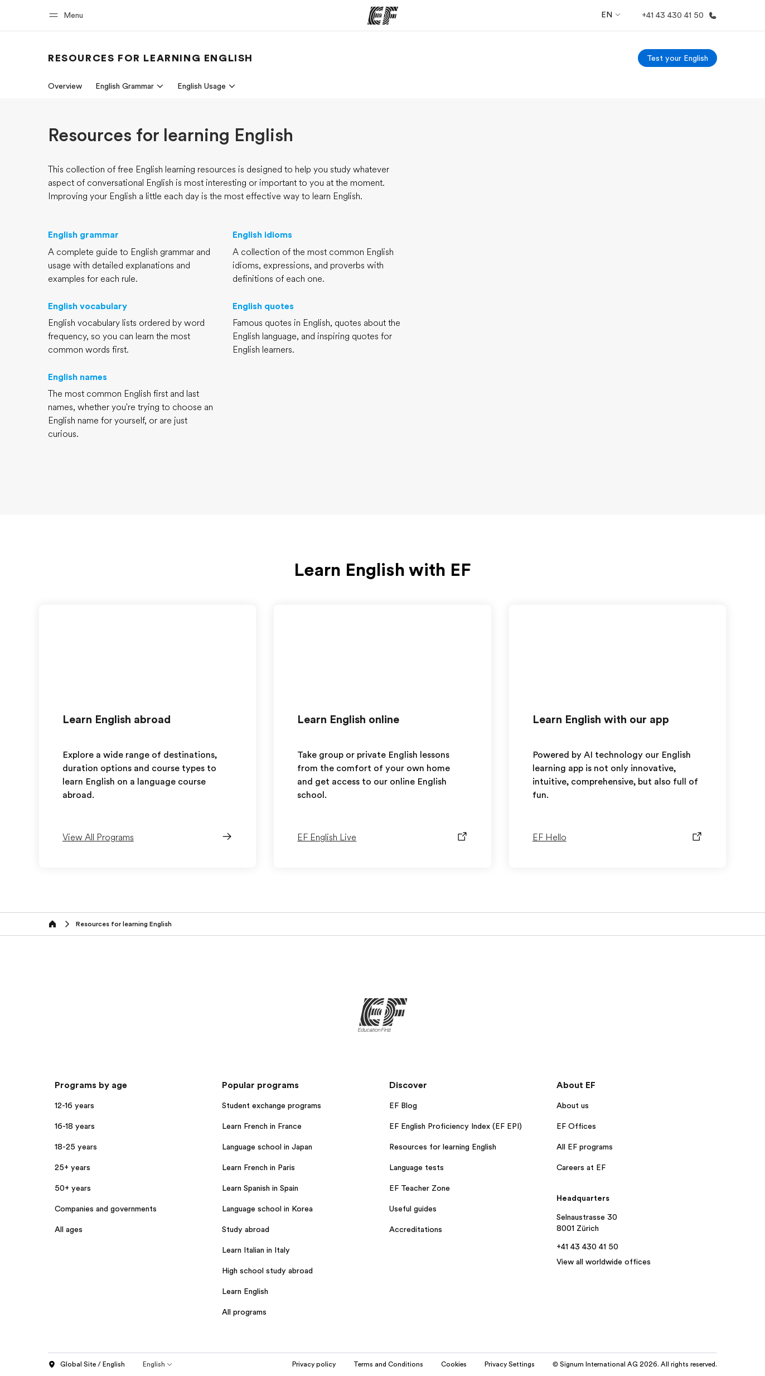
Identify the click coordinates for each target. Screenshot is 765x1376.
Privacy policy (314, 1364)
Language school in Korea (267, 1208)
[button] (68, 15)
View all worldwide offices (603, 1261)
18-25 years (76, 1146)
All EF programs (584, 1146)
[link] (150, 58)
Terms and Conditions (388, 1364)
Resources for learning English (442, 1146)
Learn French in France (262, 1126)
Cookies (454, 1364)
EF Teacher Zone (419, 1187)
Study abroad (245, 1229)
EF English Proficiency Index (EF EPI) (455, 1126)
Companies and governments (106, 1208)
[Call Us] (677, 15)
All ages (69, 1229)
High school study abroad (267, 1270)
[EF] (382, 16)
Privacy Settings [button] (510, 1364)
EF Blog (403, 1105)
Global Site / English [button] (86, 1364)
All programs (244, 1311)
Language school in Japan (267, 1146)
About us (572, 1105)
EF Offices (576, 1126)
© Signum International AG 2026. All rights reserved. (635, 1364)
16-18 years (75, 1126)
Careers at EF (581, 1167)
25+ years (72, 1167)
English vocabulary (87, 306)
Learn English (245, 1291)
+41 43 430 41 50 (587, 1246)
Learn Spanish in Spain (260, 1187)
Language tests (416, 1167)
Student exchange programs (271, 1105)
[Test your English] (677, 58)
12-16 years (74, 1105)
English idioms (262, 235)
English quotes (263, 306)
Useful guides (413, 1208)
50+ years (73, 1187)
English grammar (83, 235)
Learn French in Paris (258, 1167)
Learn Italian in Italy (256, 1249)
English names (77, 377)
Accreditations (415, 1229)
